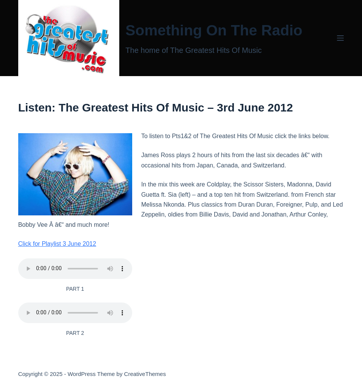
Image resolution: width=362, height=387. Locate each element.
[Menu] (340, 38)
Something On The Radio (213, 30)
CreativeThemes (145, 374)
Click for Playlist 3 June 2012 (57, 243)
